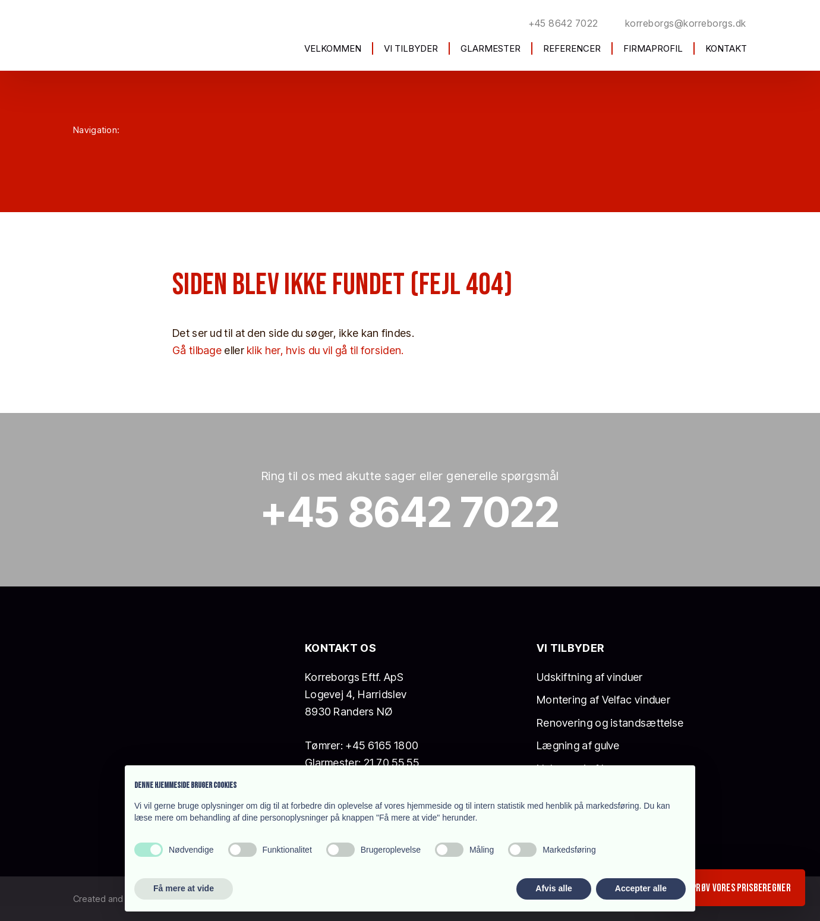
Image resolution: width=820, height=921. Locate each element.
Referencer (572, 48)
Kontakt (726, 48)
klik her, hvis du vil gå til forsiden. (325, 350)
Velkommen (332, 48)
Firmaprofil (653, 48)
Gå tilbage (197, 350)
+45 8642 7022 (410, 512)
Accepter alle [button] (641, 888)
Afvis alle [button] (553, 888)
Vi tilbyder (411, 48)
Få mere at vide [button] (183, 888)
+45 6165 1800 (381, 745)
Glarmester (491, 48)
